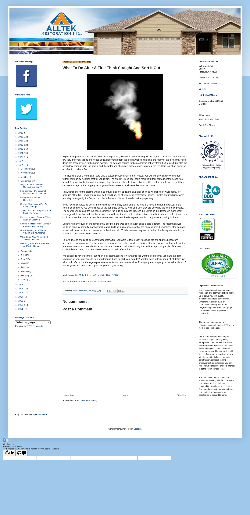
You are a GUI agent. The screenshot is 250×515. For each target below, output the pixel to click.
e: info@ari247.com (208, 95)
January (25, 279)
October (25, 177)
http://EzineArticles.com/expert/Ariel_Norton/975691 (97, 275)
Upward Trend (40, 414)
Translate (35, 326)
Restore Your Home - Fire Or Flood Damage (33, 205)
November (26, 173)
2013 (21, 301)
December (26, 169)
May (23, 263)
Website (203, 89)
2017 (21, 284)
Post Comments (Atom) (86, 400)
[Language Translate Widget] (33, 322)
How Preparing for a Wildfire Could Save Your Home (33, 231)
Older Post (182, 395)
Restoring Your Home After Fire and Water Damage (34, 244)
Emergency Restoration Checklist (31, 198)
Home (125, 395)
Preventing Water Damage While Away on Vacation (35, 218)
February (25, 275)
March (24, 271)
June (23, 259)
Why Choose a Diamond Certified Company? (31, 185)
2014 (21, 297)
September (26, 181)
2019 (21, 161)
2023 (21, 145)
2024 (21, 141)
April (23, 267)
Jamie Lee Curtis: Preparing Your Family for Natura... (35, 211)
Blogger (137, 429)
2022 (21, 149)
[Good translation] (9, 453)
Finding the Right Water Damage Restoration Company (35, 225)
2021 (21, 153)
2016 (21, 289)
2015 (21, 292)
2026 (21, 133)
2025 (21, 137)
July (23, 255)
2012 (21, 305)
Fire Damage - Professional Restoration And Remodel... (34, 192)
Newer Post (68, 395)
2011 (21, 309)
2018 (21, 165)
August (24, 251)
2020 (21, 157)
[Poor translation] (21, 453)
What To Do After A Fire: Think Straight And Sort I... (34, 238)
